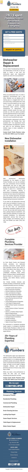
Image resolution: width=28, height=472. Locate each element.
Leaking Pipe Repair (9, 414)
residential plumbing (19, 324)
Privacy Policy (14, 452)
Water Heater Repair (9, 426)
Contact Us (14, 457)
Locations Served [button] (14, 461)
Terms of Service (14, 455)
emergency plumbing (19, 326)
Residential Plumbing (9, 399)
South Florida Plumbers (14, 449)
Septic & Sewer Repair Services (13, 322)
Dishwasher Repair (9, 407)
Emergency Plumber (9, 395)
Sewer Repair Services (10, 418)
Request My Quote (13, 49)
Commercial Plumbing (10, 403)
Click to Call (14, 9)
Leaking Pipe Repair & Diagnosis (14, 296)
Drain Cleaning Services (10, 410)
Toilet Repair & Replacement (11, 422)
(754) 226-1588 (14, 7)
